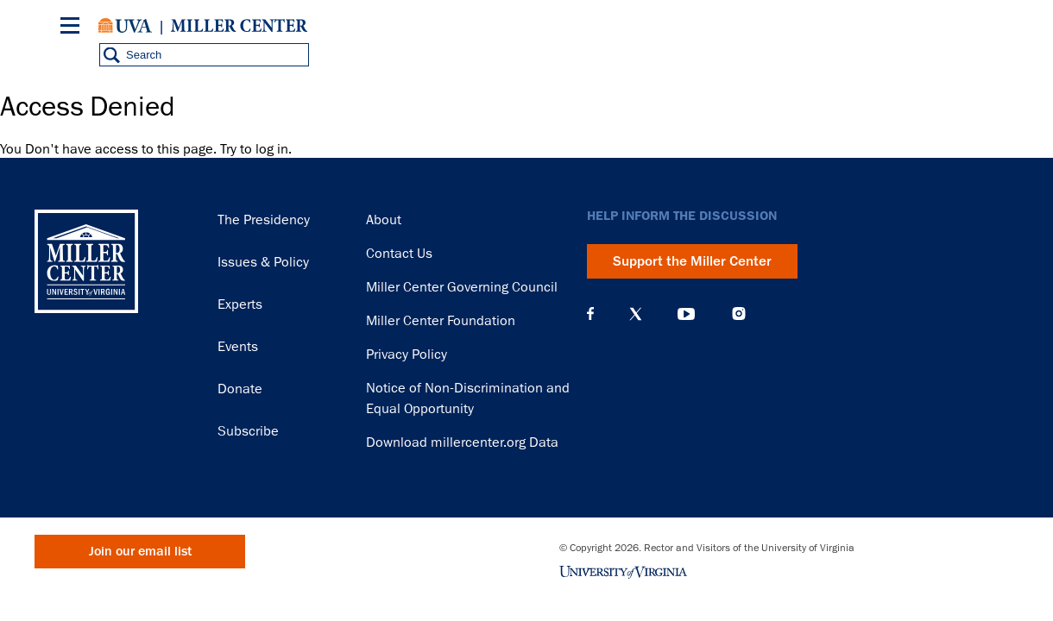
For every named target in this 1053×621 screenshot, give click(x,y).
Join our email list (140, 551)
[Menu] (73, 28)
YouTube (686, 314)
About (383, 220)
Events (238, 346)
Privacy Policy (406, 354)
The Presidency (264, 220)
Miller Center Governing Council (462, 287)
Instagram (738, 313)
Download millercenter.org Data (462, 442)
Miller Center (239, 25)
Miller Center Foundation (440, 320)
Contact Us (399, 253)
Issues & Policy (263, 262)
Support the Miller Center (692, 261)
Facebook (590, 314)
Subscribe (248, 431)
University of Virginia (125, 25)
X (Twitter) (635, 314)
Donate (240, 389)
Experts (240, 304)
